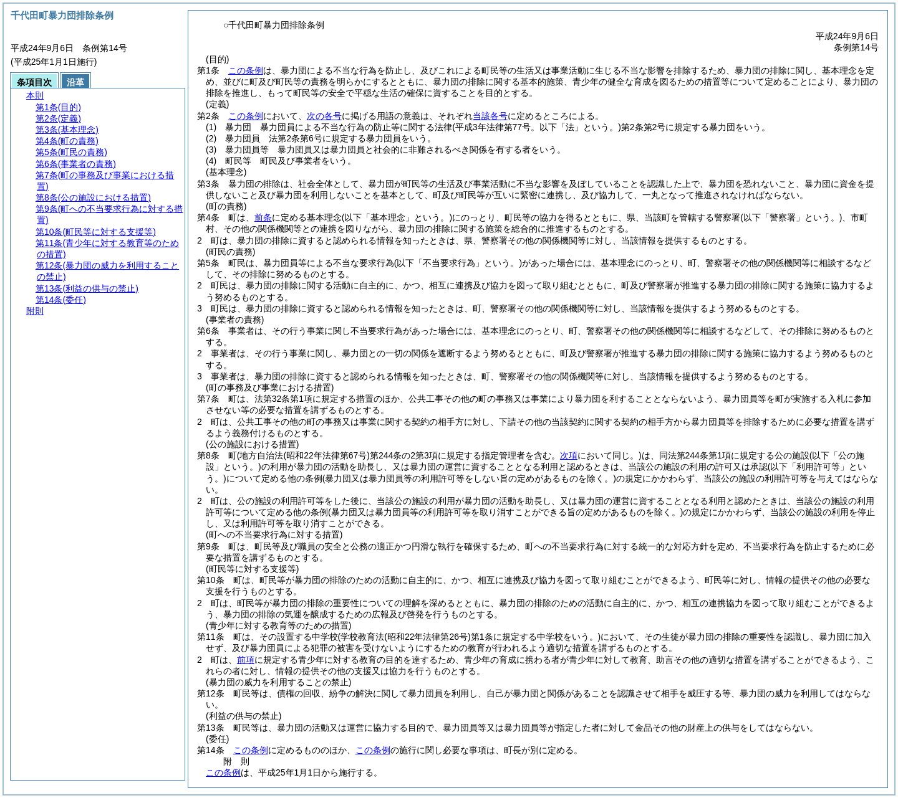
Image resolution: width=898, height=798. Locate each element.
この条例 (245, 70)
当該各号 (490, 116)
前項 (245, 660)
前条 (263, 217)
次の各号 (324, 116)
